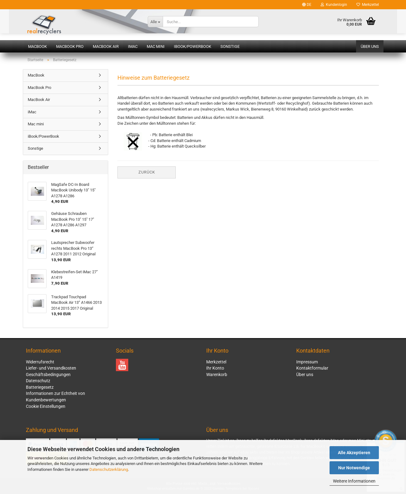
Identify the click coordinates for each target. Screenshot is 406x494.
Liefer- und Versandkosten (51, 368)
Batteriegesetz (40, 387)
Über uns (370, 46)
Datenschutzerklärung (108, 469)
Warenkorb (216, 374)
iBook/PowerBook (192, 46)
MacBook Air (106, 46)
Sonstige (230, 46)
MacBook (37, 46)
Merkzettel (367, 4)
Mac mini (156, 46)
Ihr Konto (215, 368)
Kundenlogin (334, 4)
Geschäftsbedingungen (48, 374)
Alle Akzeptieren (354, 452)
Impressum (307, 361)
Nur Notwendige (354, 467)
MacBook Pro (70, 46)
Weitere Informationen (354, 481)
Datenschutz (38, 380)
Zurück (146, 172)
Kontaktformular (312, 368)
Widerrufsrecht (40, 361)
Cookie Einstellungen (45, 406)
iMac (132, 46)
